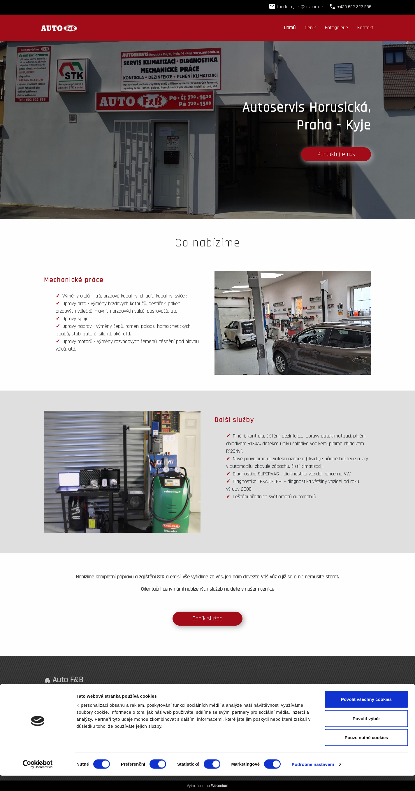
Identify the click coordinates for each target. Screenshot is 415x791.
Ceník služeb (207, 618)
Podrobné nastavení (313, 779)
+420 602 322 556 (242, 695)
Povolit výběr (366, 733)
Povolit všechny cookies (366, 714)
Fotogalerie (336, 27)
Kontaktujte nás (336, 154)
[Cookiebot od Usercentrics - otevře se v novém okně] (37, 779)
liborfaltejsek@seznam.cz (300, 7)
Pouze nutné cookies (366, 752)
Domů (290, 27)
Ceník (310, 27)
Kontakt (365, 27)
